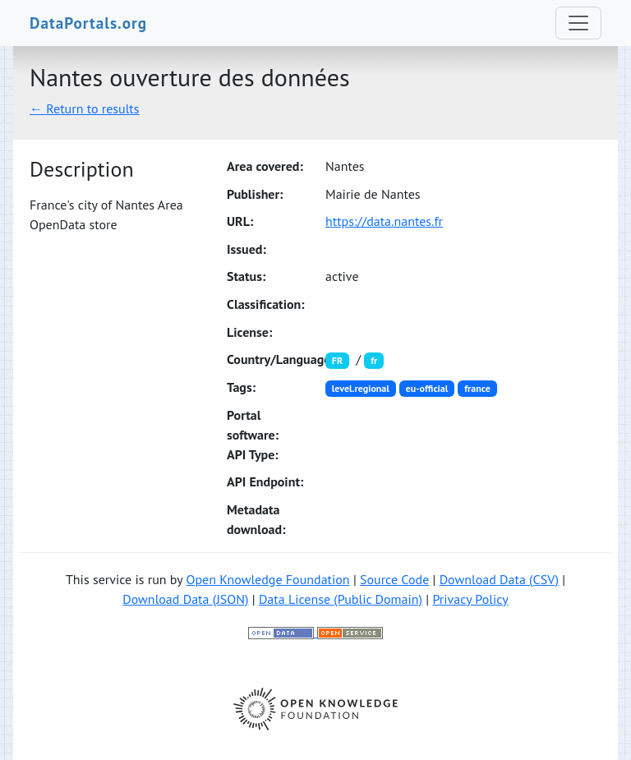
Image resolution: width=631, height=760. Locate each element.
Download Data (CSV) (499, 579)
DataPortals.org (88, 22)
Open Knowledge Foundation (267, 579)
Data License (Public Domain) (340, 599)
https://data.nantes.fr (384, 221)
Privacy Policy (470, 599)
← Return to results (85, 108)
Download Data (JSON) (185, 599)
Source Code (394, 579)
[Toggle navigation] (578, 23)
